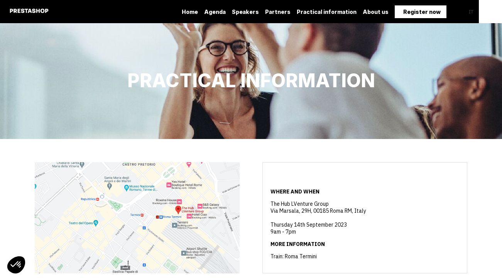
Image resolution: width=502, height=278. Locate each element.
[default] (245, 11)
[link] (190, 11)
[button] (420, 11)
